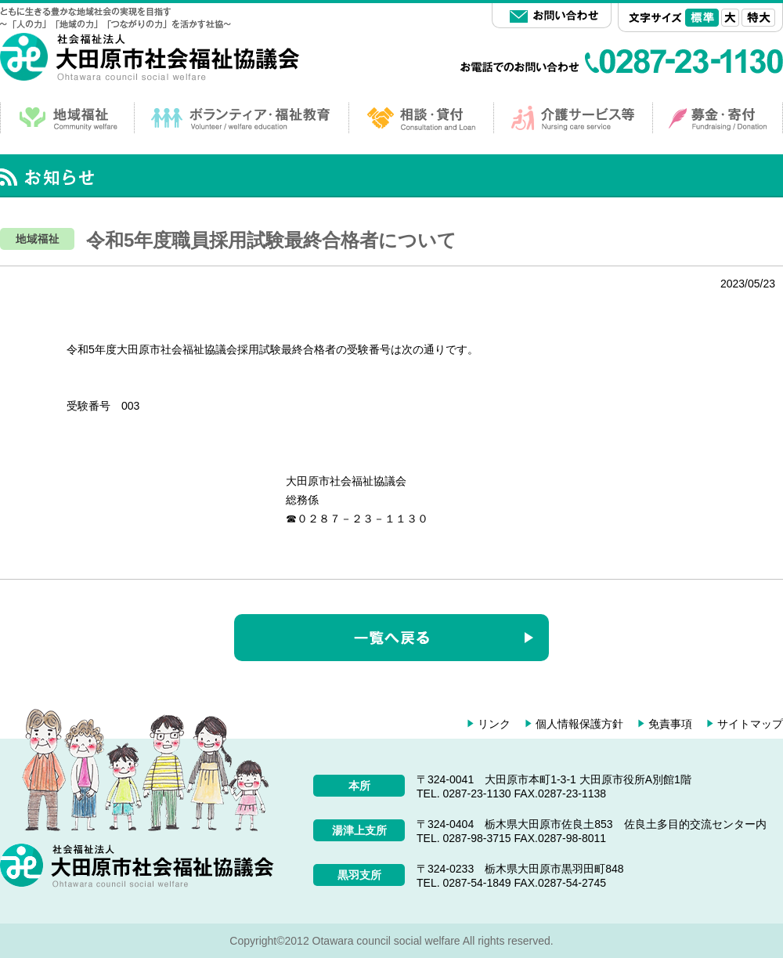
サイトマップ (750, 724)
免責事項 (670, 724)
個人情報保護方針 (579, 724)
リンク (494, 724)
